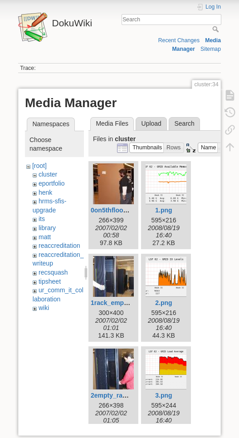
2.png (163, 302)
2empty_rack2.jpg (117, 395)
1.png (163, 210)
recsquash (53, 272)
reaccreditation (59, 245)
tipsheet (50, 281)
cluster (48, 174)
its (42, 218)
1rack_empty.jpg (115, 302)
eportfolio (52, 183)
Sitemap (210, 49)
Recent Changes (179, 40)
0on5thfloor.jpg (114, 210)
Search (216, 29)
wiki (44, 307)
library (47, 227)
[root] (39, 165)
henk (45, 192)
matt (45, 237)
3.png (163, 395)
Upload (151, 123)
